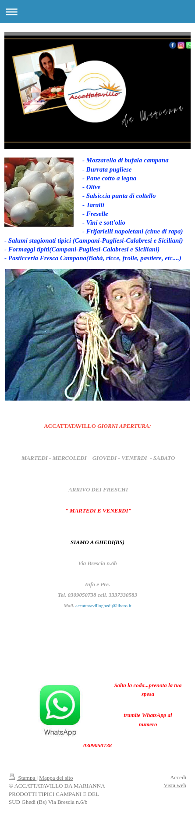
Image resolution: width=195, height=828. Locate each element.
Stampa (23, 777)
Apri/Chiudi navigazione (97, 11)
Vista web (174, 785)
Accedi (178, 777)
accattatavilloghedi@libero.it (103, 605)
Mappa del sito (56, 777)
